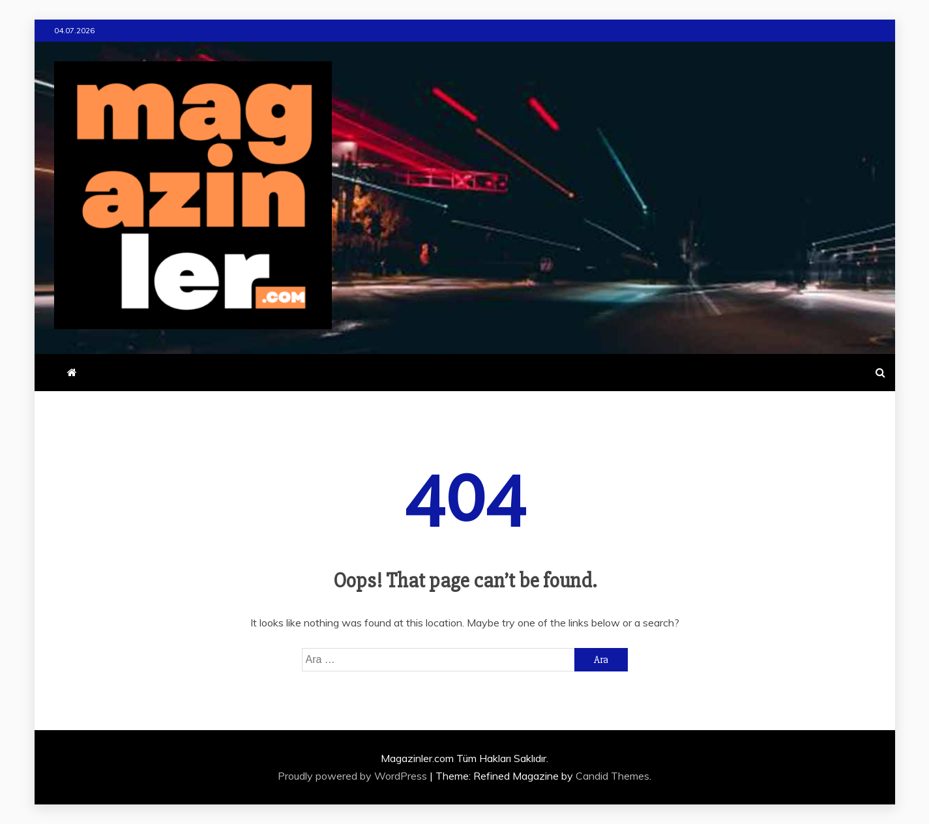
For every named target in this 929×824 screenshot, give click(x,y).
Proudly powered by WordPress (354, 775)
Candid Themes (612, 775)
